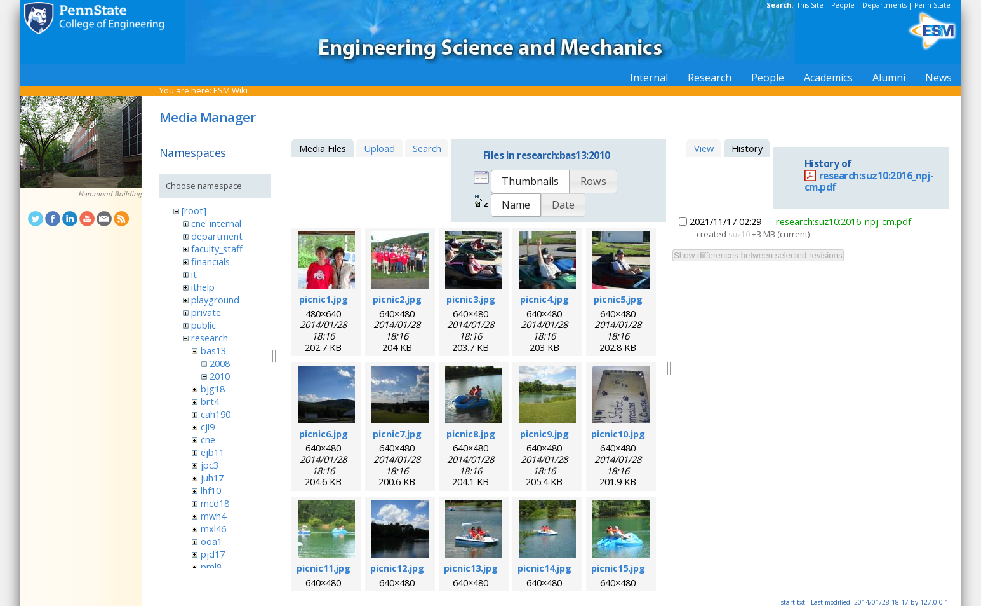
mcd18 (215, 503)
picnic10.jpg (618, 433)
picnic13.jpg (471, 567)
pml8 (211, 566)
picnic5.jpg (618, 299)
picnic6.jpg (323, 433)
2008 (220, 363)
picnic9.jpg (544, 433)
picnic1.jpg (323, 299)
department (217, 236)
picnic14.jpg (544, 567)
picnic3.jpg (470, 299)
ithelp (203, 286)
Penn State (932, 5)
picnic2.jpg (397, 299)
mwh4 (213, 515)
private (206, 312)
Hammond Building (110, 193)
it (194, 274)
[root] (194, 210)
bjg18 (213, 388)
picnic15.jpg (618, 567)
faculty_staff (217, 248)
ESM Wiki (230, 90)
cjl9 (208, 426)
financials (210, 261)
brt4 (210, 401)
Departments (884, 5)
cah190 (215, 414)
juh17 (212, 477)
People (843, 5)
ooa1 (211, 541)
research (209, 337)
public (203, 325)
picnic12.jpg (397, 567)
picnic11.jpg (323, 567)
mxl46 (213, 528)
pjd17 (213, 553)
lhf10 (211, 490)
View (704, 148)
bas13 (213, 350)
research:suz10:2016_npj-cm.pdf (869, 182)
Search (427, 148)
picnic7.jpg (397, 433)
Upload (379, 148)
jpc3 (209, 464)
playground (215, 299)
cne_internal (216, 223)
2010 (220, 375)
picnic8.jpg (470, 433)
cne (208, 439)
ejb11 (212, 452)
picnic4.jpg (544, 299)
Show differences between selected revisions (758, 255)
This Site (810, 5)
